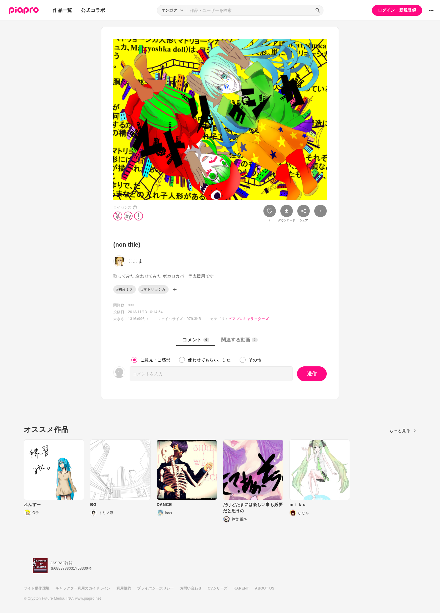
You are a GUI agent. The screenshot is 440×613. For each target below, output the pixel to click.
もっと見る (402, 430)
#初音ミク (124, 289)
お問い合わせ (191, 588)
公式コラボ (93, 10)
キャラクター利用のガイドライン (82, 588)
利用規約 (124, 588)
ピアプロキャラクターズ (248, 319)
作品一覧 (62, 10)
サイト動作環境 (36, 588)
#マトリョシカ (153, 289)
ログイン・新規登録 (397, 10)
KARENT (241, 588)
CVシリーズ (218, 588)
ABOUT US (264, 588)
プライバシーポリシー (155, 588)
